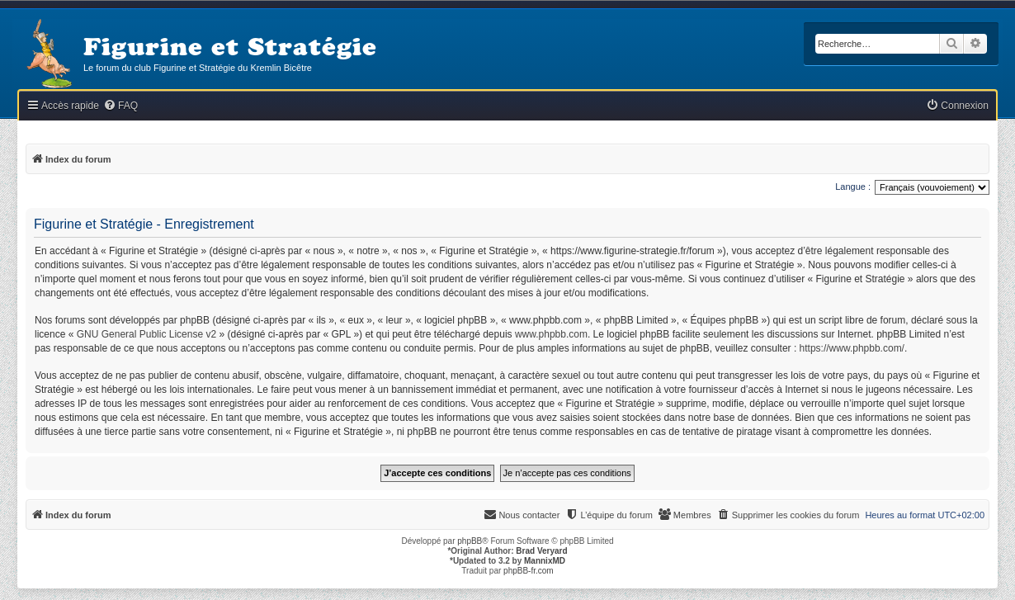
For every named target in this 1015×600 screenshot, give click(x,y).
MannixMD (544, 560)
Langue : (853, 186)
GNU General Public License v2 (146, 334)
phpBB (469, 541)
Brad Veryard (541, 550)
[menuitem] (120, 106)
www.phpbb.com (551, 334)
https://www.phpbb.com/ (852, 348)
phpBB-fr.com (528, 570)
